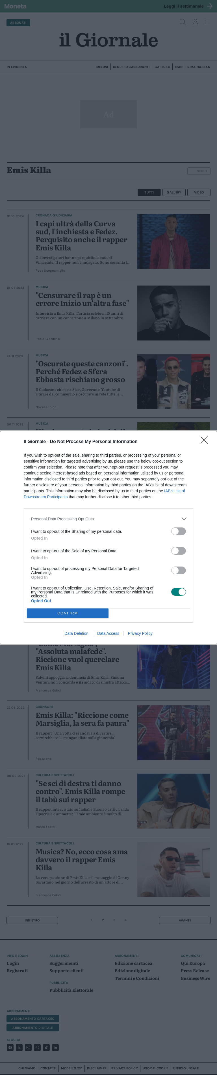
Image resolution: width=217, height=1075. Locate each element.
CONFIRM (67, 613)
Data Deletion (76, 633)
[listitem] (108, 519)
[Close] (206, 442)
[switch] (178, 531)
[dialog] (108, 537)
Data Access (108, 633)
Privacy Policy (140, 633)
